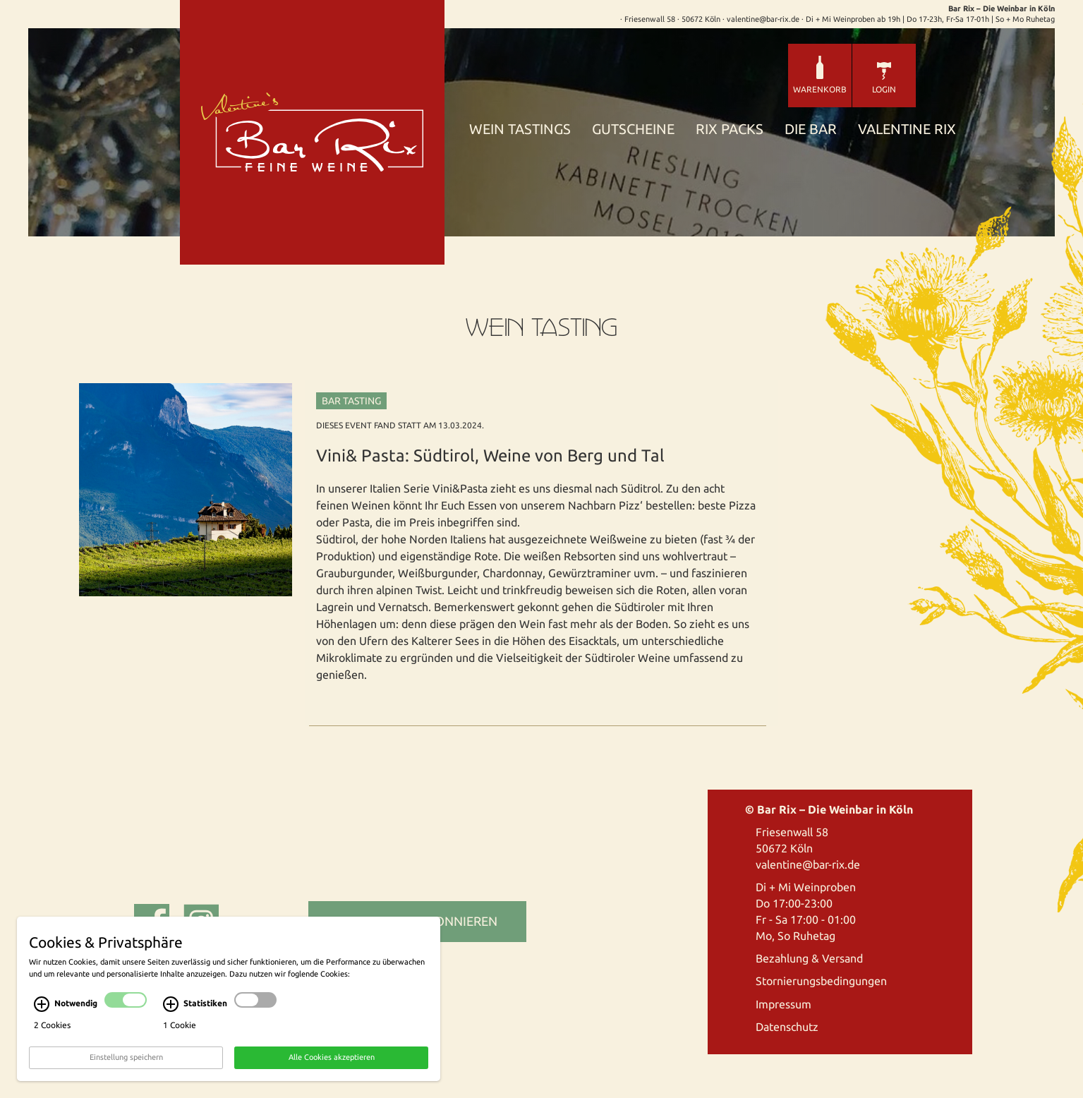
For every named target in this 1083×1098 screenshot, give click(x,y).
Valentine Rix (907, 129)
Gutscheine (633, 129)
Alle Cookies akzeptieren (332, 1082)
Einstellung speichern (126, 1082)
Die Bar (811, 129)
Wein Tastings (520, 129)
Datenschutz (787, 1026)
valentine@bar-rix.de (808, 864)
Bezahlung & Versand (809, 958)
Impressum (783, 1004)
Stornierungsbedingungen (821, 981)
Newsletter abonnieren (417, 921)
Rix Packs (729, 129)
